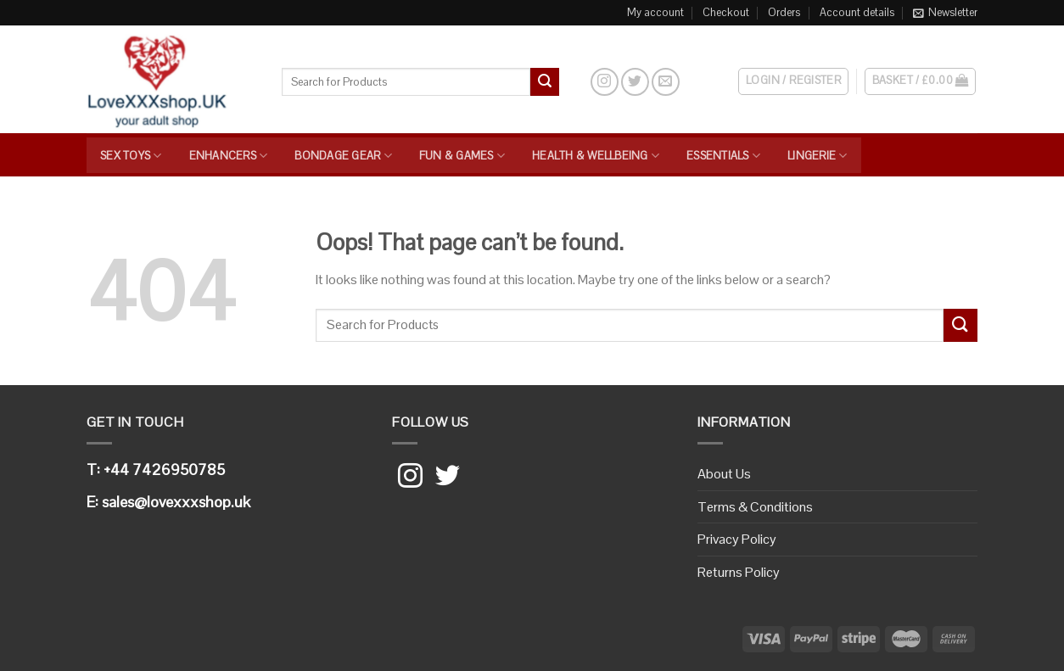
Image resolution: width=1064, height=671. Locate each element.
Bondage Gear (343, 156)
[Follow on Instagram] (605, 82)
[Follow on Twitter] (635, 82)
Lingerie (817, 156)
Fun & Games (462, 156)
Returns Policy (738, 572)
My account (655, 12)
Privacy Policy (736, 539)
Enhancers (228, 156)
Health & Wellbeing (595, 156)
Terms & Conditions (755, 507)
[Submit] (544, 82)
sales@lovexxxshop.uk (176, 502)
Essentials (723, 156)
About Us (724, 474)
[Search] (574, 81)
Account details (857, 12)
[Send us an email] (666, 82)
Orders (784, 12)
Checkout (726, 12)
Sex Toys (131, 156)
